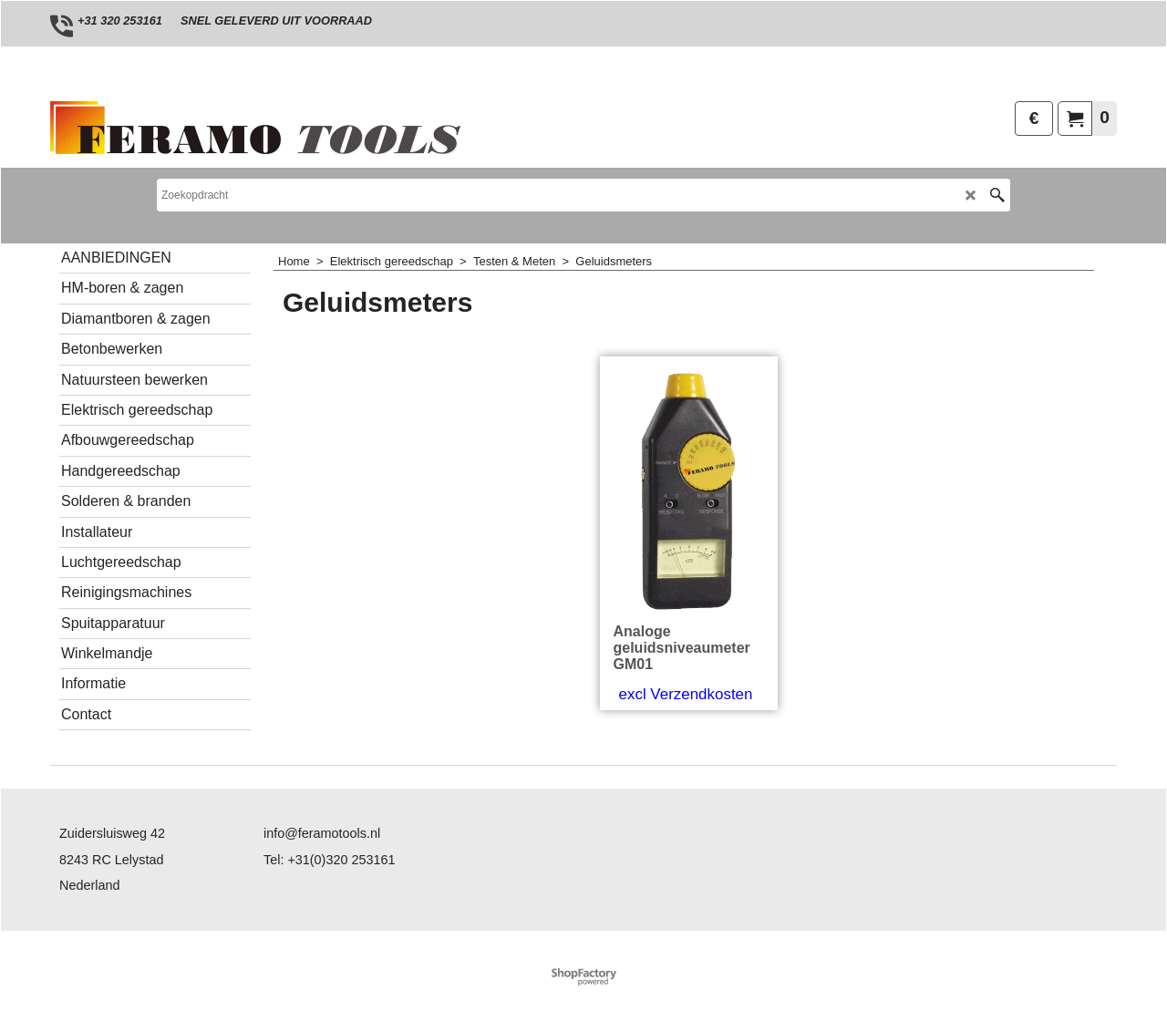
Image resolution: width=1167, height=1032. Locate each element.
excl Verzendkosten (686, 694)
